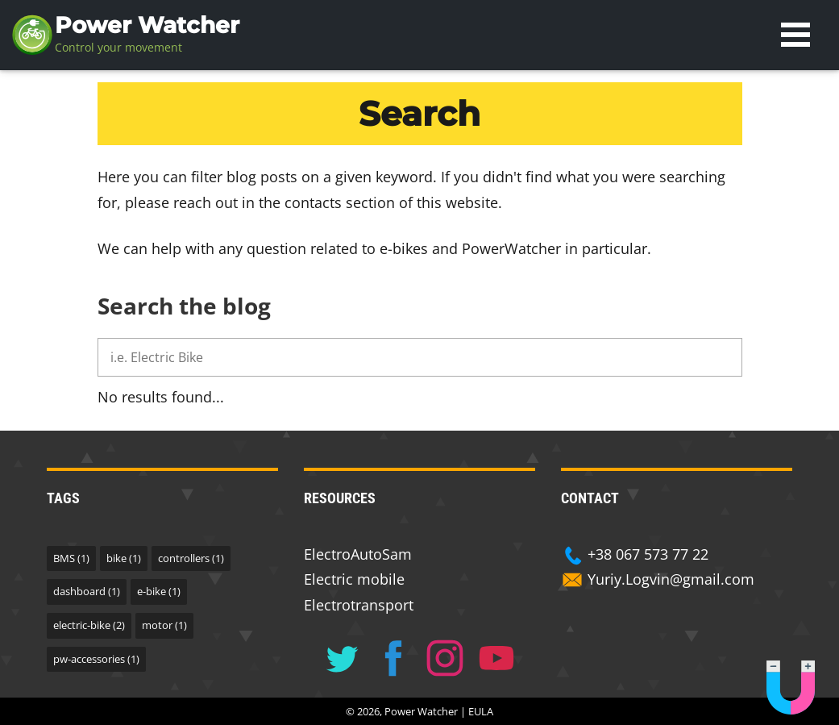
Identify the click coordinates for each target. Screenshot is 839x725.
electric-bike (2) (89, 625)
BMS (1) (71, 558)
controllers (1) (191, 558)
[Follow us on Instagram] (445, 658)
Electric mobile (354, 579)
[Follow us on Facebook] (393, 658)
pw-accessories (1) (96, 659)
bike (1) (123, 558)
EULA (480, 711)
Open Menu (795, 35)
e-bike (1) (159, 591)
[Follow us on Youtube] (496, 658)
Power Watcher (147, 25)
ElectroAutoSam (358, 554)
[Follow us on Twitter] (342, 658)
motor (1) (164, 625)
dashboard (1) (86, 591)
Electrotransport (358, 605)
